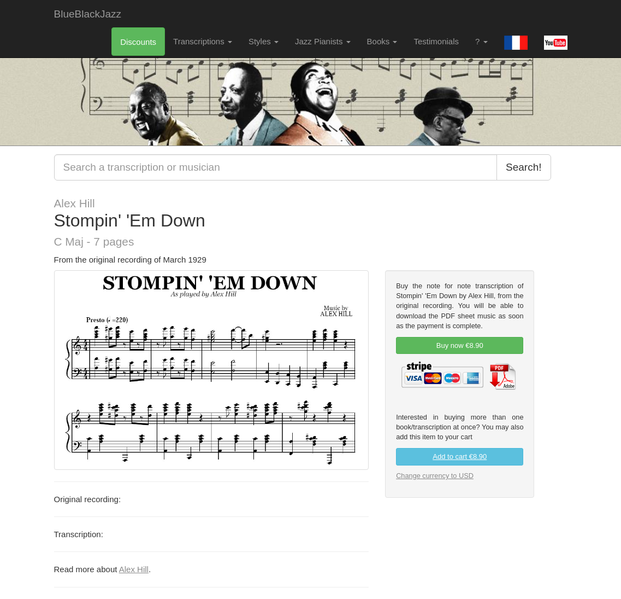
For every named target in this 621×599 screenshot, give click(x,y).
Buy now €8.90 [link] (459, 345)
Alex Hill (134, 569)
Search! (523, 167)
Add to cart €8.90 (460, 456)
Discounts (138, 41)
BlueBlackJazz (88, 14)
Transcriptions (202, 41)
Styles (264, 41)
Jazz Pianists (323, 41)
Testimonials (436, 41)
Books (382, 41)
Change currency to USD (435, 476)
